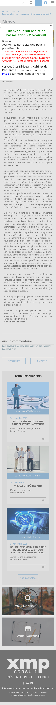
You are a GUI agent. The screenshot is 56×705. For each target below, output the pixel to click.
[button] (50, 25)
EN (23, 2)
